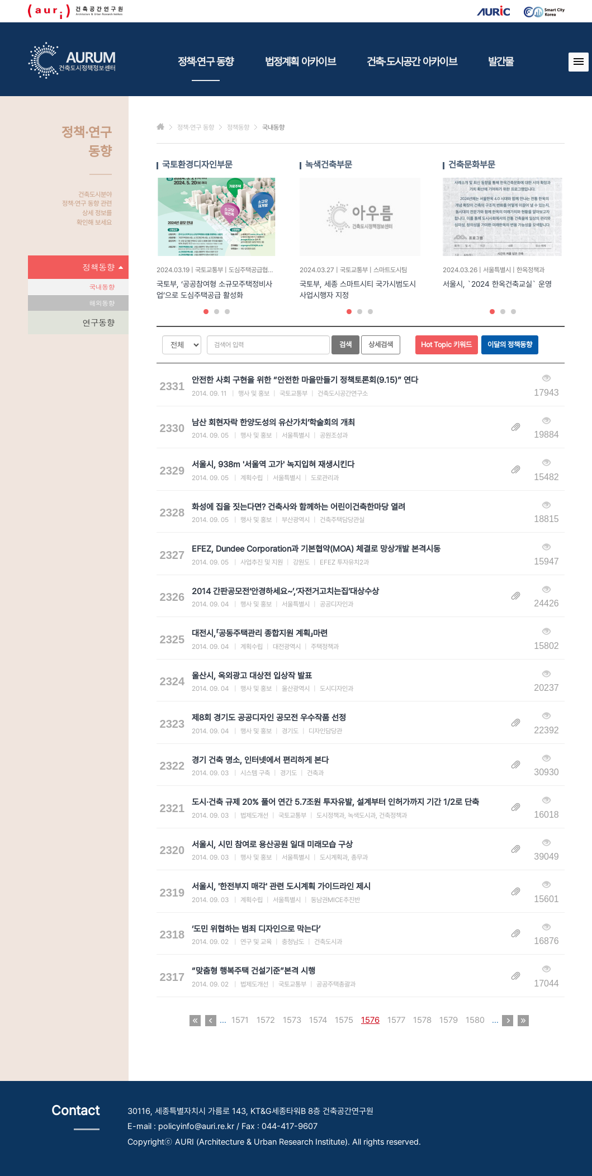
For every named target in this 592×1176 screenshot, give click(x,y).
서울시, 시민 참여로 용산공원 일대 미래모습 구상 (272, 845)
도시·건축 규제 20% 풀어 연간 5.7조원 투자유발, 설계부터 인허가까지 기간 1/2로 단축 (335, 802)
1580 (475, 1020)
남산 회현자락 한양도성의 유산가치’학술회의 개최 (273, 423)
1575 (344, 1020)
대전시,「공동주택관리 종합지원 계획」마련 (260, 633)
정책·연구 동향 (206, 68)
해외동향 (102, 302)
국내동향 (102, 286)
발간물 (501, 61)
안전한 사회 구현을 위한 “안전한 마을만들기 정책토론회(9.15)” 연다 (305, 380)
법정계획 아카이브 (300, 61)
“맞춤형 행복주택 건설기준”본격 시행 (253, 971)
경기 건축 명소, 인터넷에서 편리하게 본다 (260, 760)
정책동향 (103, 267)
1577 (396, 1020)
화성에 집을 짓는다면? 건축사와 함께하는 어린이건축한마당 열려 (298, 507)
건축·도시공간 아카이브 (412, 61)
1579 (448, 1020)
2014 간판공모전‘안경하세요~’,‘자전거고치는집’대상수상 (285, 591)
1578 (422, 1020)
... (223, 1020)
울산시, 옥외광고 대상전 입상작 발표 (252, 676)
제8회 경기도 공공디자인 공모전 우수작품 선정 (269, 718)
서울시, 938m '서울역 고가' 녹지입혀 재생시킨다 (273, 464)
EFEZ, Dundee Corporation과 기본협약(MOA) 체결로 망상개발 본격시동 (316, 549)
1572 (266, 1020)
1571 (240, 1020)
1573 (292, 1020)
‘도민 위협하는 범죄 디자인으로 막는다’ (256, 929)
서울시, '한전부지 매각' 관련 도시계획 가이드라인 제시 (281, 886)
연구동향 (99, 322)
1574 (318, 1020)
